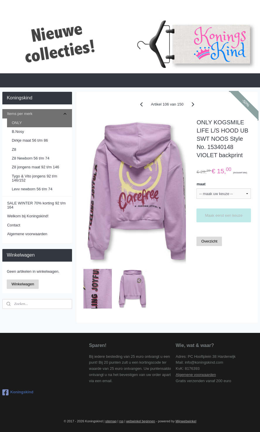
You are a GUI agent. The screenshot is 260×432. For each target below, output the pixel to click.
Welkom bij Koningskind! (27, 216)
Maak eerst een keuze (223, 215)
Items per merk (37, 113)
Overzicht (209, 241)
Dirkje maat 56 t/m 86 (30, 140)
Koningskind (17, 392)
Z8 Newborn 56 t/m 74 (30, 158)
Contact (13, 225)
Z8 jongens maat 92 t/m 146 (35, 167)
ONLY (17, 123)
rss (121, 421)
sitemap (111, 421)
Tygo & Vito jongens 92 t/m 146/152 (34, 178)
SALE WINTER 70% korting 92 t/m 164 (36, 205)
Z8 (14, 149)
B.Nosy (18, 131)
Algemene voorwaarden (27, 234)
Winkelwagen (22, 284)
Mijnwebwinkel (185, 421)
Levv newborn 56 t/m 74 (32, 189)
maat (200, 184)
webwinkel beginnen (140, 421)
